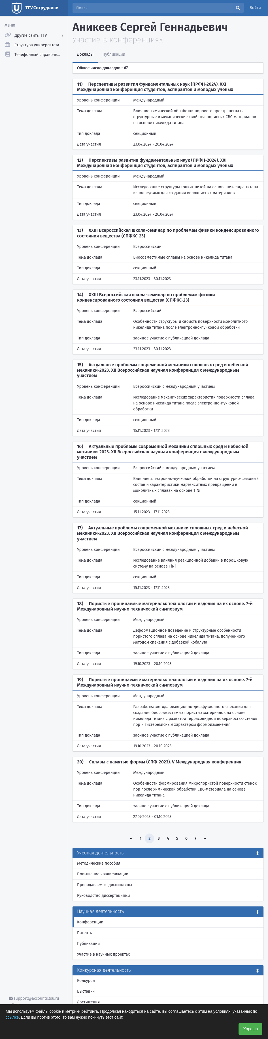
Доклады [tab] (85, 54)
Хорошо (250, 1029)
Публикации (88, 943)
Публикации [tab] (114, 54)
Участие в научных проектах (103, 954)
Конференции (90, 922)
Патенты (85, 932)
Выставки (86, 991)
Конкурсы (86, 980)
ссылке (12, 1017)
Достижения (88, 1002)
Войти (255, 7)
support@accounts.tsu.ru (34, 998)
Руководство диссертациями (103, 895)
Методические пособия (98, 863)
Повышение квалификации (102, 874)
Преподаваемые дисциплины (104, 884)
